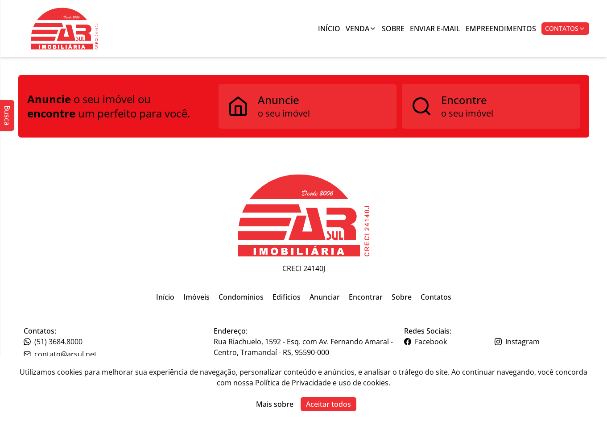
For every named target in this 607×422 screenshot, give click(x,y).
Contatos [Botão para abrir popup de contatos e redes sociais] (565, 28)
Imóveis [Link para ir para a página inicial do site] (196, 297)
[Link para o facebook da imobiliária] (448, 341)
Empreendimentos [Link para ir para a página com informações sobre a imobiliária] (501, 28)
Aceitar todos (328, 404)
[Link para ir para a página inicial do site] (304, 215)
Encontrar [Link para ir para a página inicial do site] (366, 297)
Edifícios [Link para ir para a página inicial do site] (287, 297)
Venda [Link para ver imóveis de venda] (361, 28)
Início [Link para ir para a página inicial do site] (165, 297)
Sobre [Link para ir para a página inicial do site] (402, 297)
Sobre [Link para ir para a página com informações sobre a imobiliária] (393, 28)
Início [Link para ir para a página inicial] (329, 28)
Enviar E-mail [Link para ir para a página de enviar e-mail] (435, 28)
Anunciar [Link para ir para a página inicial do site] (325, 297)
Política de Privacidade (293, 383)
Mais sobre (274, 404)
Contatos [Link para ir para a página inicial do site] (436, 297)
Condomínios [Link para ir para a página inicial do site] (241, 297)
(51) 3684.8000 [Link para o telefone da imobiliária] (53, 342)
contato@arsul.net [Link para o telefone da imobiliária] (60, 354)
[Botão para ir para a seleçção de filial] (64, 28)
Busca (7, 115)
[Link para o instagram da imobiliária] (539, 341)
